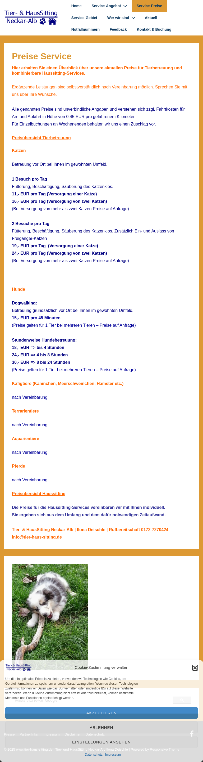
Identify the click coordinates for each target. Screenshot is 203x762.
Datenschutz (94, 754)
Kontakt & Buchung (154, 29)
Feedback (118, 29)
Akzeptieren (101, 713)
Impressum (113, 754)
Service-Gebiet (84, 18)
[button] (195, 667)
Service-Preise (149, 6)
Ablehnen (101, 727)
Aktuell (151, 18)
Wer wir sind (122, 17)
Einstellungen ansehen (101, 742)
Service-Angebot (110, 5)
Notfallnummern (85, 29)
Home (76, 6)
